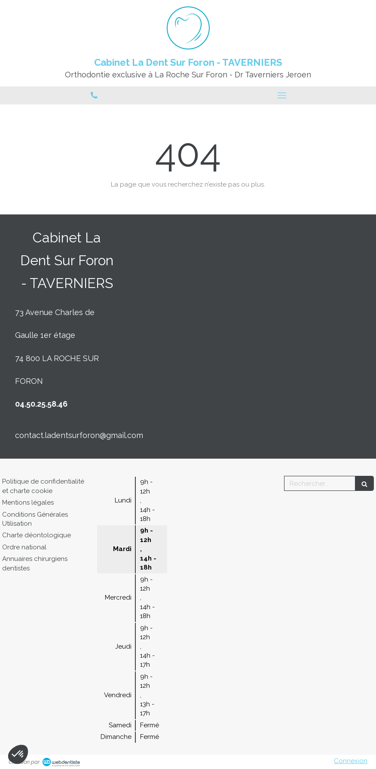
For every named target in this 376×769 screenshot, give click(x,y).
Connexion (350, 761)
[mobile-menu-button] (282, 95)
